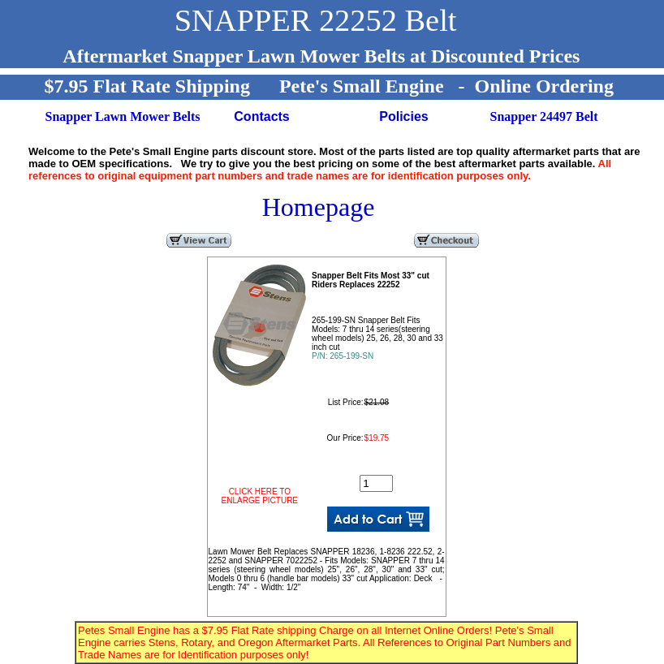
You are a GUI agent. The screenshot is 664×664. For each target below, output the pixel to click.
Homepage (318, 207)
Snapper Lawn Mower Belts (122, 116)
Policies (403, 116)
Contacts (261, 116)
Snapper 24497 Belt (544, 116)
